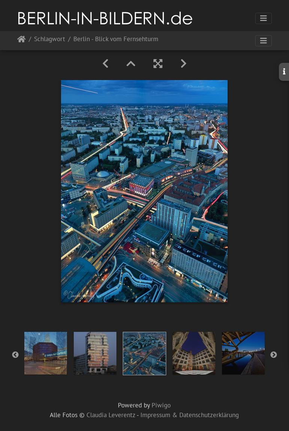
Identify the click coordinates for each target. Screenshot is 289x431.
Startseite (21, 40)
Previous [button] (15, 355)
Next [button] (273, 355)
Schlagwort (49, 39)
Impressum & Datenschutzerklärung (189, 415)
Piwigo (161, 405)
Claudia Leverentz (110, 415)
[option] (45, 353)
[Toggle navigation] (263, 18)
